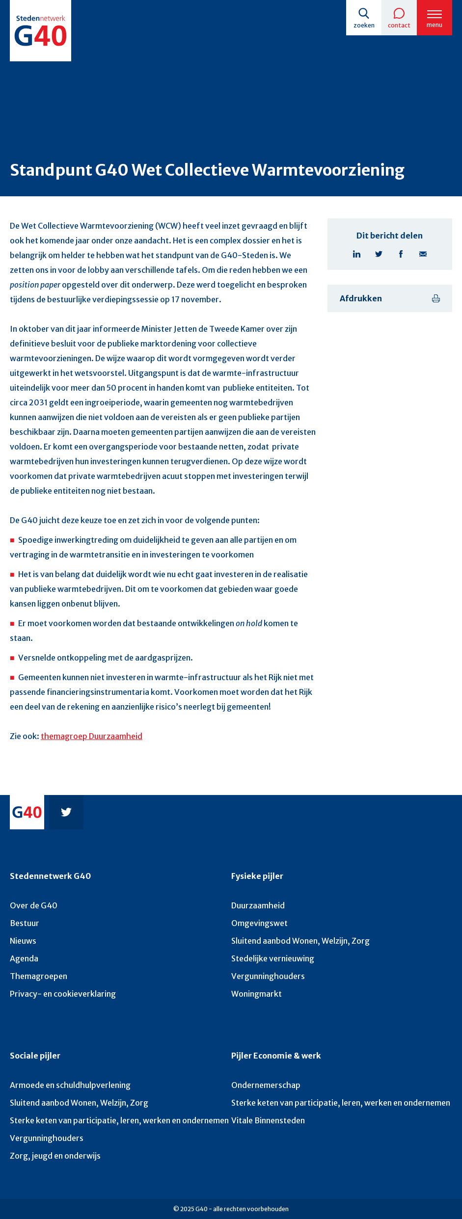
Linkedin (356, 254)
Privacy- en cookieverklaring (63, 994)
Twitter (378, 254)
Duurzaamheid (258, 905)
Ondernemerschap (265, 1085)
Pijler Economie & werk (276, 1055)
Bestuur (24, 923)
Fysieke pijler (257, 876)
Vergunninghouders (268, 976)
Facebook (401, 254)
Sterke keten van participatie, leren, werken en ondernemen (119, 1120)
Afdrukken (361, 298)
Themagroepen (38, 976)
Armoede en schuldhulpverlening (70, 1085)
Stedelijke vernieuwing (272, 958)
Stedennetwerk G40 (50, 876)
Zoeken (364, 25)
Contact (399, 25)
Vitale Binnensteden (268, 1120)
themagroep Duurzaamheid (91, 736)
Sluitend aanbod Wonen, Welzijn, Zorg (300, 941)
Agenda (24, 958)
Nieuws (23, 941)
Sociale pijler (35, 1055)
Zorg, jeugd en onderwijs (55, 1156)
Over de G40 (33, 905)
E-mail (423, 254)
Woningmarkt (256, 994)
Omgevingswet (259, 923)
